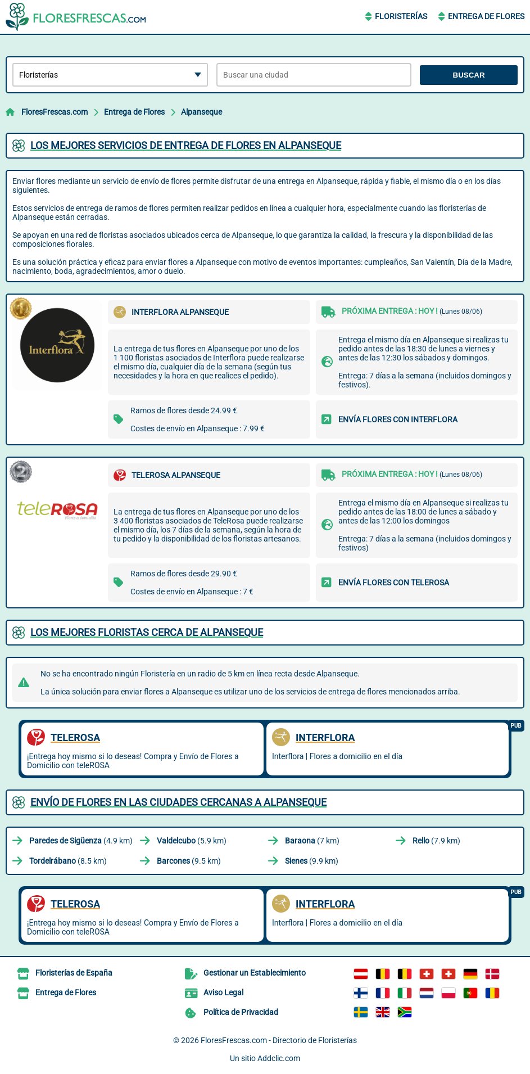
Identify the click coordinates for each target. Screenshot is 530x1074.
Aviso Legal (223, 992)
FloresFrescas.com (54, 111)
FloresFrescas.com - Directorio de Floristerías (279, 1040)
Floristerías (401, 16)
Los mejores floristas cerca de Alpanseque (146, 632)
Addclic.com (278, 1058)
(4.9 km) (81, 840)
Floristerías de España (73, 972)
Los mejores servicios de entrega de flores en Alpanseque (185, 145)
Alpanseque (201, 111)
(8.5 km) (68, 860)
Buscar (469, 75)
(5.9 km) (192, 840)
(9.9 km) (311, 860)
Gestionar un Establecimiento (254, 972)
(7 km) (312, 840)
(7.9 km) (436, 840)
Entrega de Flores (486, 16)
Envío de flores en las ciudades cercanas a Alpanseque (178, 802)
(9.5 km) (189, 860)
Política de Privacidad (240, 1012)
